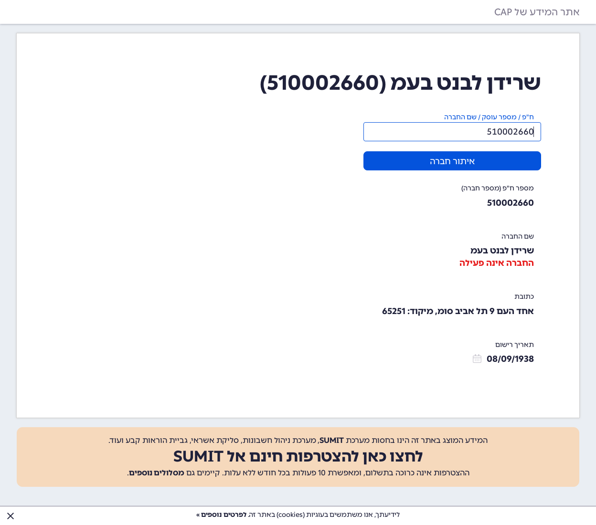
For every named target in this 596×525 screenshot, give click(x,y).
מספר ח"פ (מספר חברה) (497, 188)
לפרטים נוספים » (221, 515)
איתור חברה (452, 161)
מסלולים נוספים (156, 472)
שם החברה (517, 236)
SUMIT (331, 440)
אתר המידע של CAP (537, 12)
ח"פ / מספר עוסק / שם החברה (489, 117)
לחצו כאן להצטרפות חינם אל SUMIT (298, 456)
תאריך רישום (514, 345)
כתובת (524, 297)
